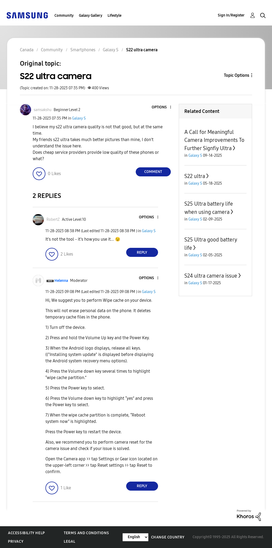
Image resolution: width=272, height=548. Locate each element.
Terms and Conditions (86, 533)
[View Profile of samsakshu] (43, 110)
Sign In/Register (231, 15)
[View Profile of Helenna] (61, 280)
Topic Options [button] (236, 75)
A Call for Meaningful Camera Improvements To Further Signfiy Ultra (214, 140)
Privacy (15, 541)
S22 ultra (194, 176)
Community (64, 15)
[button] (161, 107)
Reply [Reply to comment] (142, 252)
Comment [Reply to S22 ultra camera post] (153, 171)
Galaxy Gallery (90, 15)
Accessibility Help (26, 533)
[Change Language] (135, 537)
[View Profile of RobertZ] (53, 219)
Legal (69, 541)
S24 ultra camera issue (210, 276)
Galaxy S (79, 118)
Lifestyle (114, 15)
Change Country (168, 537)
